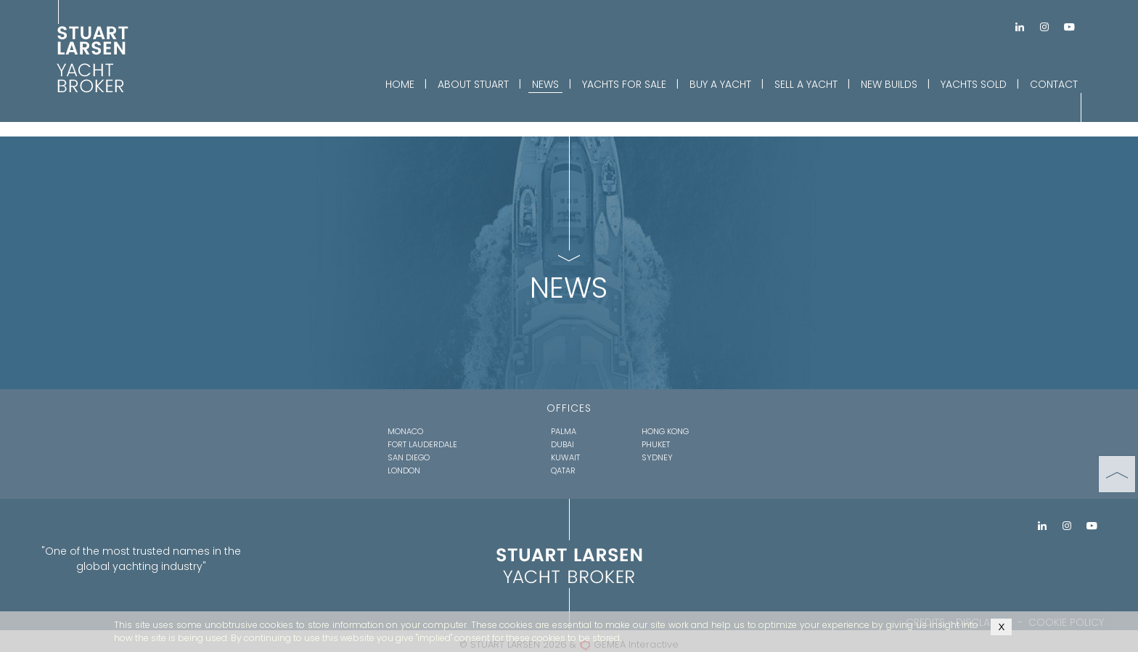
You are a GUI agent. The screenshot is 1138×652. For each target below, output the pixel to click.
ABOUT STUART (473, 84)
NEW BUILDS (889, 84)
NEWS (545, 84)
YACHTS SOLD (974, 84)
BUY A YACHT (720, 84)
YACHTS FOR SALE (624, 84)
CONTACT (1054, 84)
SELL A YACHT (806, 84)
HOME (399, 84)
